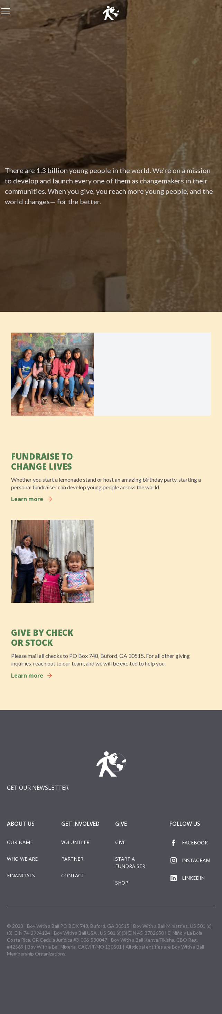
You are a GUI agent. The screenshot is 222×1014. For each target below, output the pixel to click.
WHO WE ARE (22, 858)
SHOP (121, 882)
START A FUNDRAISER (130, 862)
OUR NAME (20, 842)
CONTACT (72, 875)
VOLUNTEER (75, 842)
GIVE (120, 842)
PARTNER (72, 858)
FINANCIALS (21, 875)
